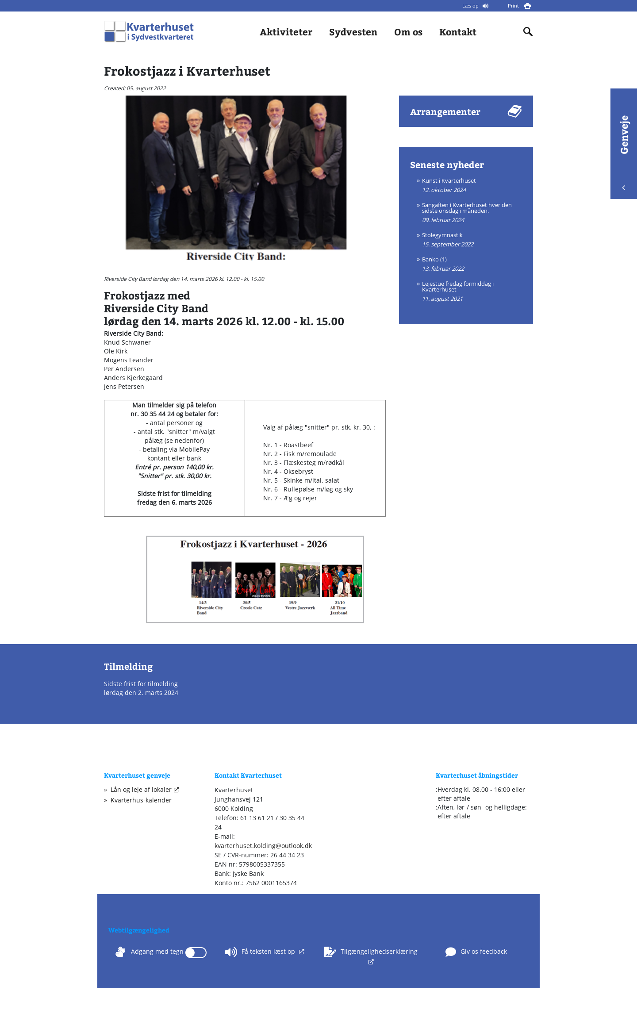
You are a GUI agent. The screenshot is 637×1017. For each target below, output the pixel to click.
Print (514, 5)
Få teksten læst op (261, 952)
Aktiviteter (286, 31)
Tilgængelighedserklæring (371, 952)
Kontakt (457, 31)
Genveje (623, 152)
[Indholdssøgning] (528, 32)
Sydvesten (353, 31)
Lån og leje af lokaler (141, 789)
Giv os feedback (476, 952)
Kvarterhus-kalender (141, 800)
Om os (408, 31)
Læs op (471, 5)
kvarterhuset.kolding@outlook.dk (263, 845)
